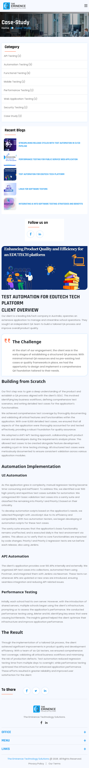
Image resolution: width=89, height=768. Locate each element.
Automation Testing (18, 64)
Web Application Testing (20, 99)
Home (5, 28)
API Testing (12, 56)
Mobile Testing (14, 81)
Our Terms (55, 763)
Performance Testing (18, 90)
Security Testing (15, 107)
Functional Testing (17, 73)
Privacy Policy (36, 763)
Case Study (13, 116)
